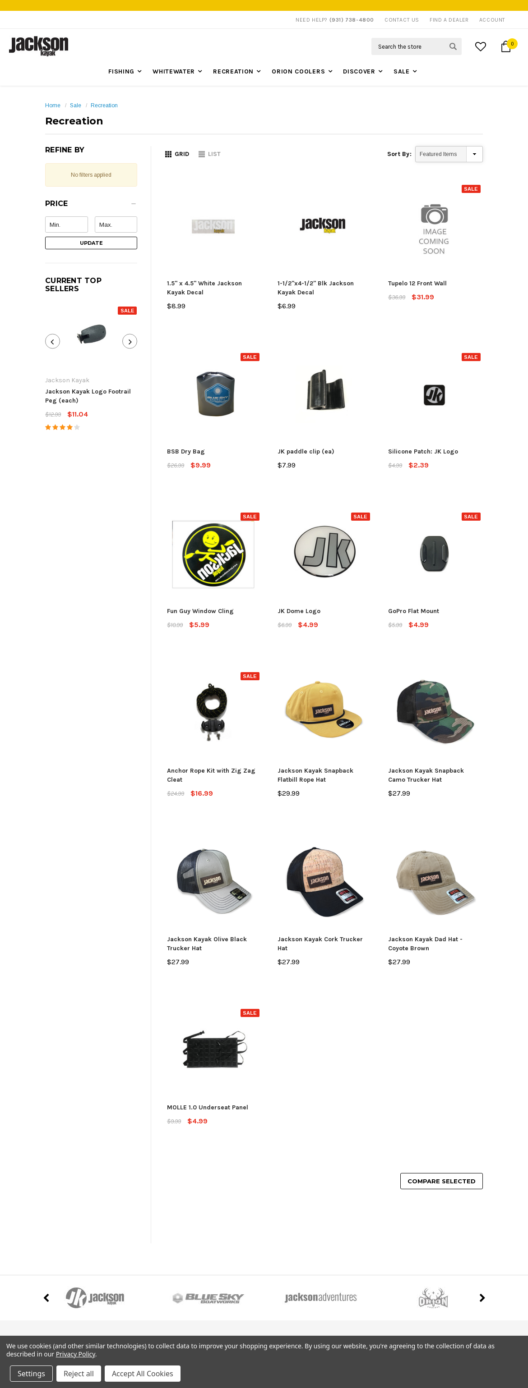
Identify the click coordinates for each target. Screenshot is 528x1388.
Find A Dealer (449, 20)
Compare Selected (442, 1181)
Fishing (121, 71)
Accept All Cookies (142, 1374)
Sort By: (399, 154)
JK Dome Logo (299, 611)
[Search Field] (416, 46)
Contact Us (401, 20)
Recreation (233, 71)
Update (91, 243)
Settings (31, 1374)
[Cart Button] (506, 46)
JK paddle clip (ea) (306, 451)
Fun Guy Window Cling (200, 611)
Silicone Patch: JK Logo (423, 451)
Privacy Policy (75, 1354)
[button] (91, 206)
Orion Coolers (298, 71)
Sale (402, 71)
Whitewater (174, 71)
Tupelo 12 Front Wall (417, 283)
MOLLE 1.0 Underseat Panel (207, 1107)
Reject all (79, 1374)
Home (52, 105)
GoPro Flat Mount (413, 611)
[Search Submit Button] (453, 46)
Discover (359, 71)
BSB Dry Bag (186, 451)
